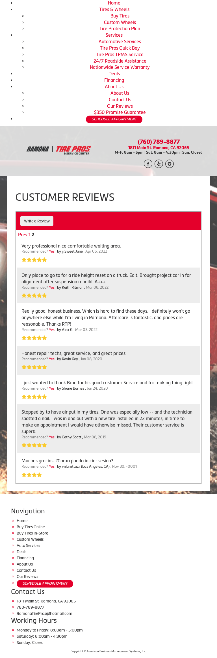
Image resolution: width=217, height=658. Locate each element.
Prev (22, 234)
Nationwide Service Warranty (120, 67)
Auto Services (28, 545)
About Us (114, 86)
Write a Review (37, 221)
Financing (114, 80)
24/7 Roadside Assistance (120, 60)
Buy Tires (119, 15)
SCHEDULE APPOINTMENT (114, 119)
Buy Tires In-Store (32, 533)
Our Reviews (120, 106)
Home (114, 2)
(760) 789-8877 (159, 142)
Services (114, 34)
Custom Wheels (120, 22)
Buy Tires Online (31, 527)
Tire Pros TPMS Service (120, 54)
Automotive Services (120, 41)
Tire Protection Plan (119, 28)
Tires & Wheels (114, 9)
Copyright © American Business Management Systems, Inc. (108, 651)
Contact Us (120, 99)
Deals (114, 73)
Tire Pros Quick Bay (120, 47)
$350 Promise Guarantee (120, 112)
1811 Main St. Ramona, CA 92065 (158, 147)
